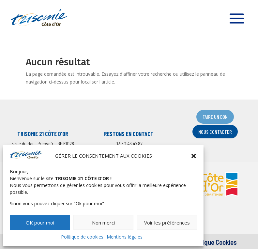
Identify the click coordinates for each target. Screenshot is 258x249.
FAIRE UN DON (215, 117)
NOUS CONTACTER (215, 132)
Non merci (103, 222)
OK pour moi (40, 222)
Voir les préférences (167, 222)
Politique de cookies (82, 237)
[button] (193, 156)
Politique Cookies (213, 242)
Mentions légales (125, 237)
